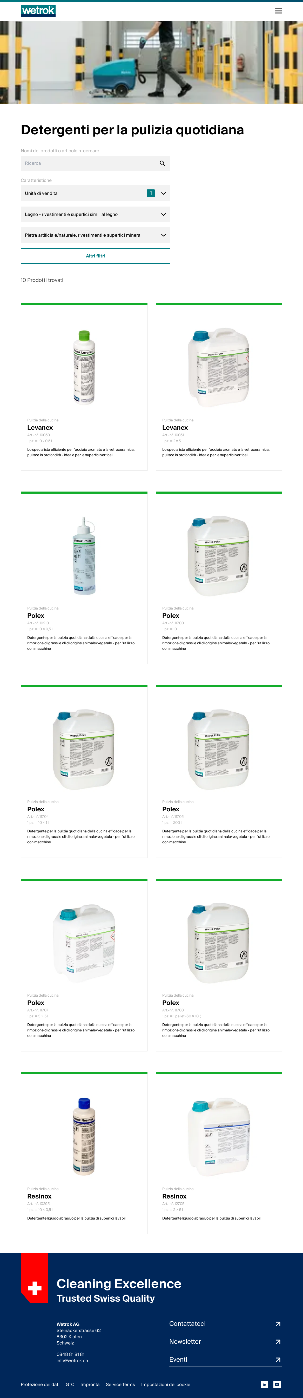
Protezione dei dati (40, 1384)
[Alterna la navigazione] (278, 11)
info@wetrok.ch (72, 1361)
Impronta (90, 1384)
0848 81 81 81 (70, 1354)
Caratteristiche (36, 180)
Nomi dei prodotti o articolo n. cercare (60, 151)
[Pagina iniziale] (38, 11)
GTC (70, 1384)
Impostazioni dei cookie (165, 1384)
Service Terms (120, 1384)
